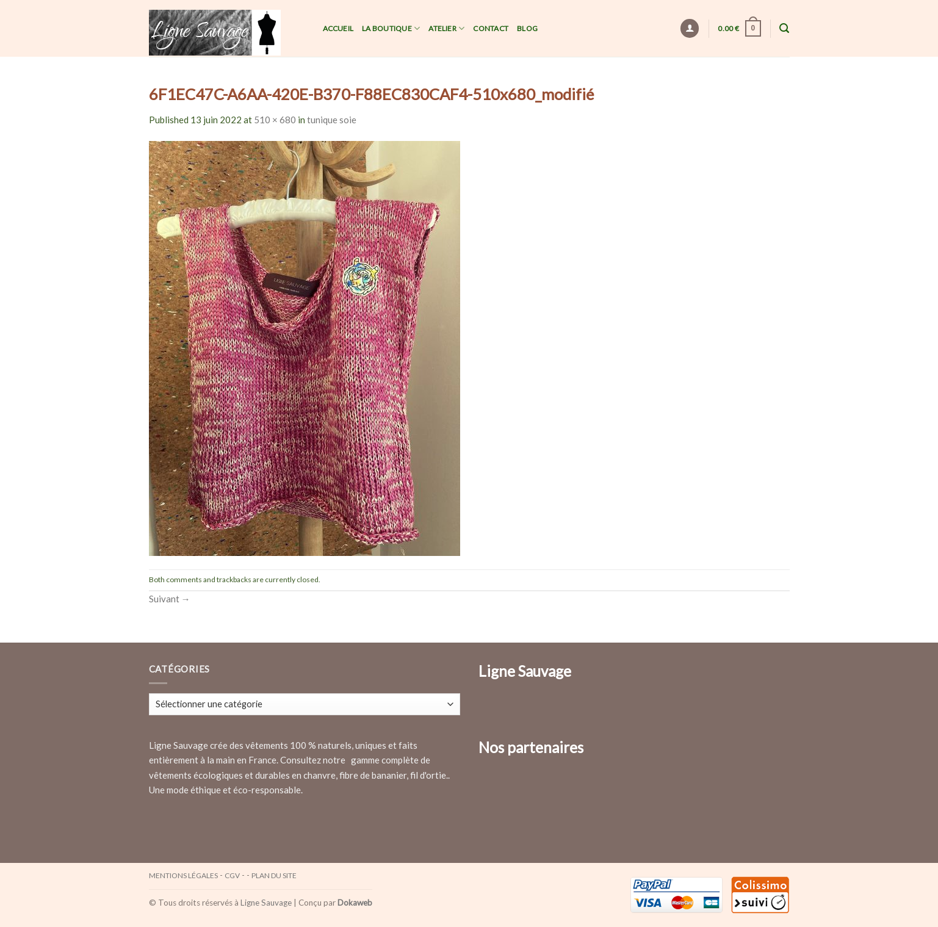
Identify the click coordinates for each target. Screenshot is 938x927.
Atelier (446, 28)
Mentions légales (183, 875)
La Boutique (391, 28)
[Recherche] (784, 28)
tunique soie (331, 119)
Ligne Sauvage (266, 902)
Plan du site (274, 875)
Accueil (338, 28)
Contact (490, 28)
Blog (527, 28)
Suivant (169, 598)
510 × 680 (275, 119)
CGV (232, 875)
